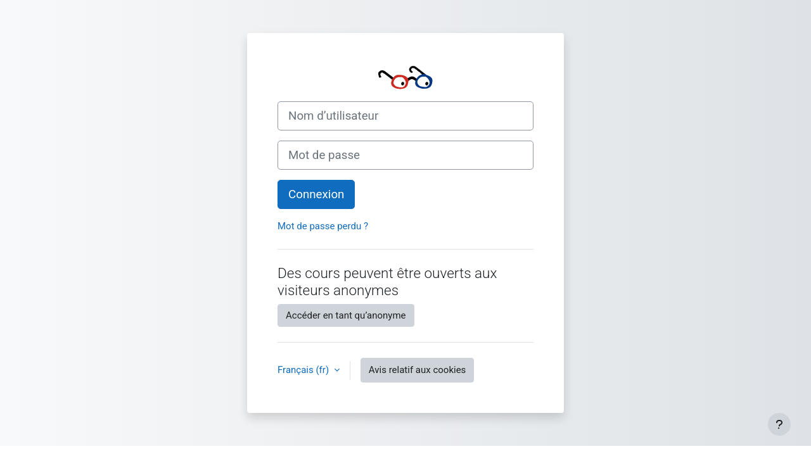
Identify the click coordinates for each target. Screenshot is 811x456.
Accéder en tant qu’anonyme (346, 315)
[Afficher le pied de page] (779, 424)
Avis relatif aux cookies (417, 370)
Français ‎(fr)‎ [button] (304, 370)
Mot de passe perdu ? (323, 226)
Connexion (316, 194)
